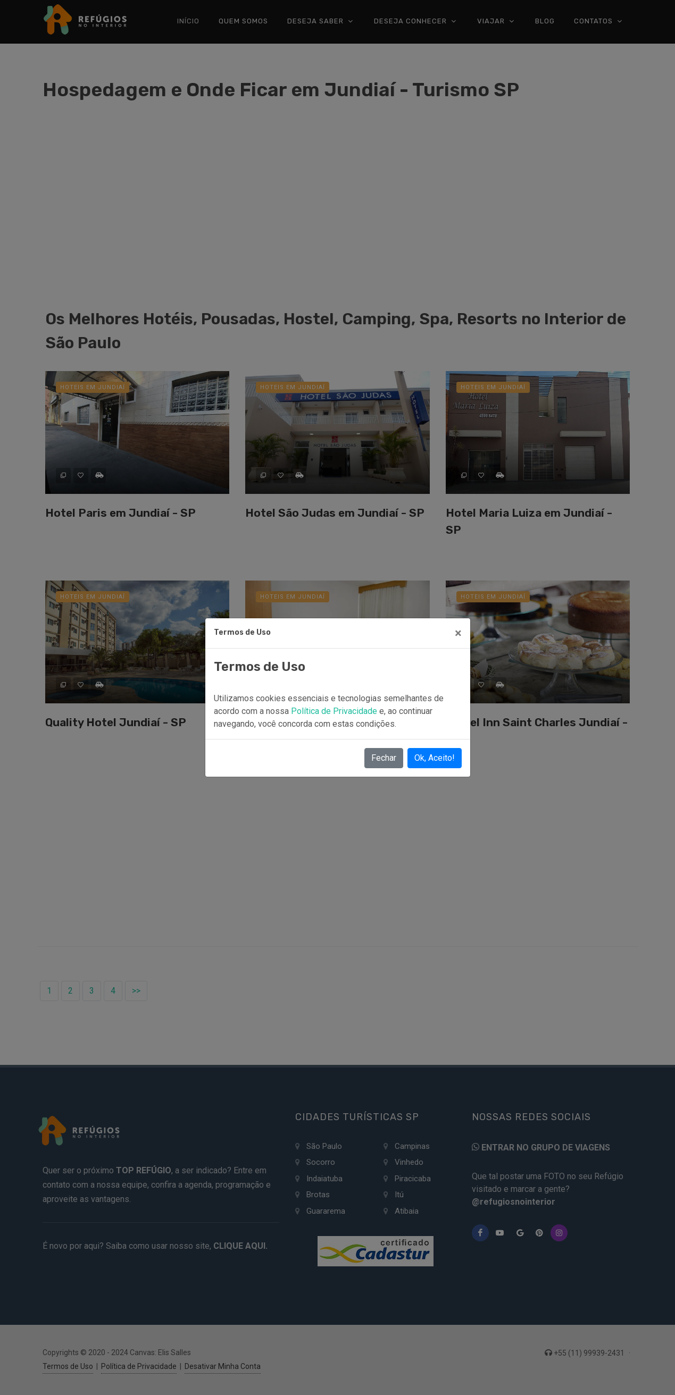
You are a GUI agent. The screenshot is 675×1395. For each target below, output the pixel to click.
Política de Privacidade (335, 711)
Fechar (383, 758)
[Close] (458, 633)
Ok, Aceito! (434, 758)
